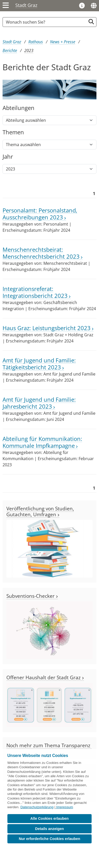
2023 (28, 50)
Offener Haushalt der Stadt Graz (45, 677)
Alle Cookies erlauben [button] (49, 818)
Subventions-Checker (32, 595)
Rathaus (35, 42)
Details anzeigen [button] (49, 829)
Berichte (10, 50)
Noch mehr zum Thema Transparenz (49, 748)
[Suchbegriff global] (46, 22)
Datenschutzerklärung (37, 807)
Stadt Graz (26, 5)
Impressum (64, 807)
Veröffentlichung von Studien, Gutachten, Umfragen (40, 511)
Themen (13, 132)
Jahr (8, 156)
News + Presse (62, 42)
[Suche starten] (91, 21)
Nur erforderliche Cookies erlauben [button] (49, 839)
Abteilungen (18, 108)
